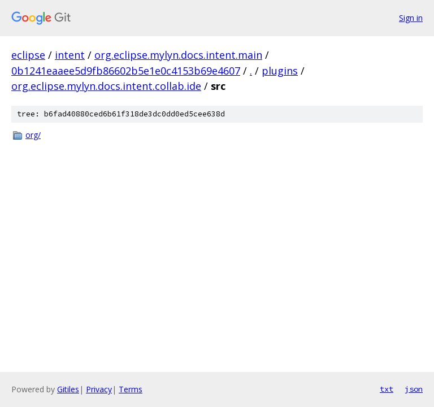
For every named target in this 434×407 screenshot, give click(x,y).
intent (70, 55)
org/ (33, 134)
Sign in (411, 17)
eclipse (28, 55)
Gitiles (68, 389)
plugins (280, 70)
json (414, 389)
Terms (130, 389)
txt (386, 389)
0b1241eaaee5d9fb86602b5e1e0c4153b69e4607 (125, 70)
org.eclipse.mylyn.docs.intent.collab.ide (106, 86)
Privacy (99, 389)
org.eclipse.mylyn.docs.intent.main (178, 55)
